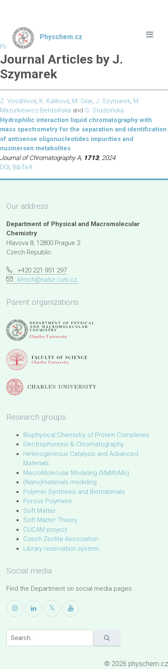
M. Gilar (82, 101)
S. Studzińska (104, 110)
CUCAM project (45, 529)
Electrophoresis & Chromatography (73, 444)
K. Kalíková (54, 101)
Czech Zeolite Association (60, 539)
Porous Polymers (47, 501)
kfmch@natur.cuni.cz (47, 279)
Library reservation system (61, 548)
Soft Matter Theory (50, 520)
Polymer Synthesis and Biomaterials (74, 492)
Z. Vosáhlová (18, 101)
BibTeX (23, 167)
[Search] (49, 637)
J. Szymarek (112, 101)
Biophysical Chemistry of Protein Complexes (86, 435)
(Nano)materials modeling (60, 482)
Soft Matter (39, 510)
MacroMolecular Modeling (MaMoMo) (76, 473)
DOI (5, 167)
